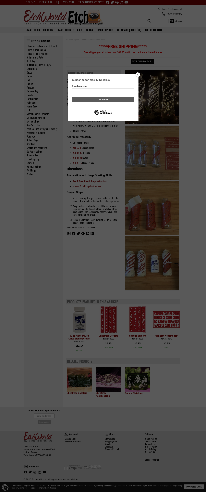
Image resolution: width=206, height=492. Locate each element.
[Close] (138, 74)
